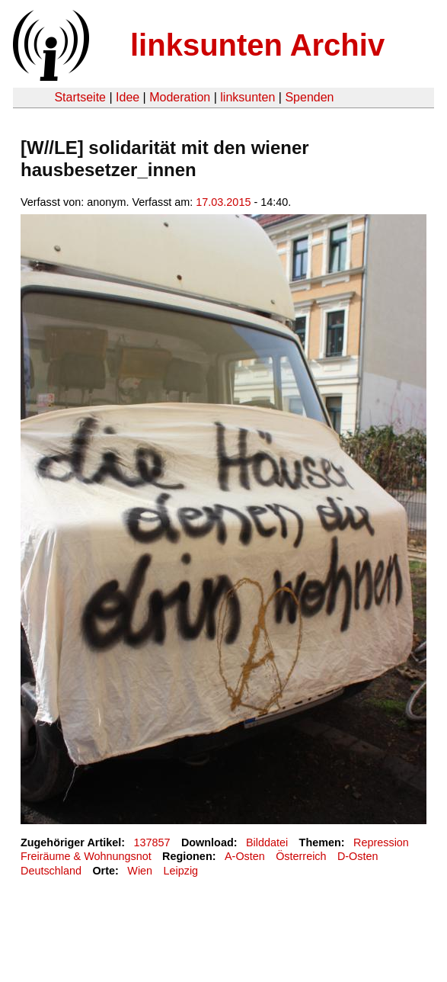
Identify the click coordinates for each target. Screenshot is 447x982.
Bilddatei (267, 842)
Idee (127, 97)
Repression (381, 842)
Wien (139, 871)
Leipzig (180, 871)
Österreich (301, 856)
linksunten (247, 97)
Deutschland (51, 871)
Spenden (309, 97)
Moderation (179, 97)
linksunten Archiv (257, 45)
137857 (152, 842)
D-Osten (357, 856)
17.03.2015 (223, 202)
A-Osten (245, 856)
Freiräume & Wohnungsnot (86, 856)
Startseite (80, 97)
